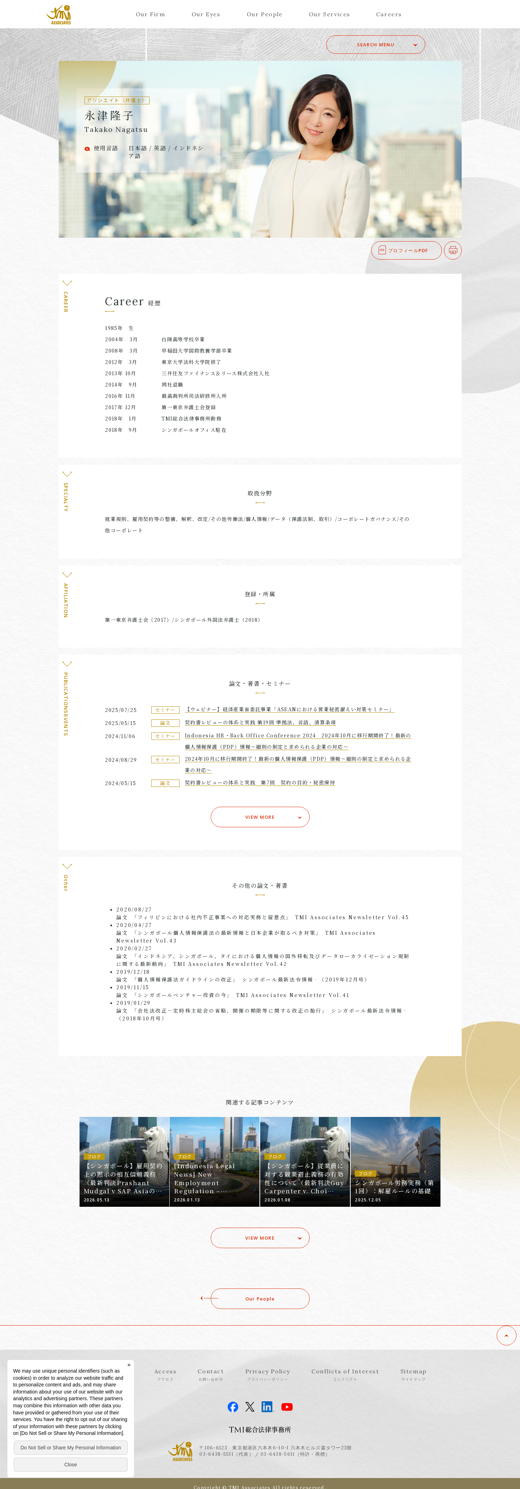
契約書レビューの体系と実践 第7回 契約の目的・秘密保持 (260, 782)
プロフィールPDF (408, 250)
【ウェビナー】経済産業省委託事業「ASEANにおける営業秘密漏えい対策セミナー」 (290, 709)
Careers (389, 14)
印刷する (461, 250)
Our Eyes (206, 14)
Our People (265, 14)
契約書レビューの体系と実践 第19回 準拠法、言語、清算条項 (260, 722)
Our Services (329, 14)
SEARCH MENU (376, 44)
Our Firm (150, 14)
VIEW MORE (260, 817)
